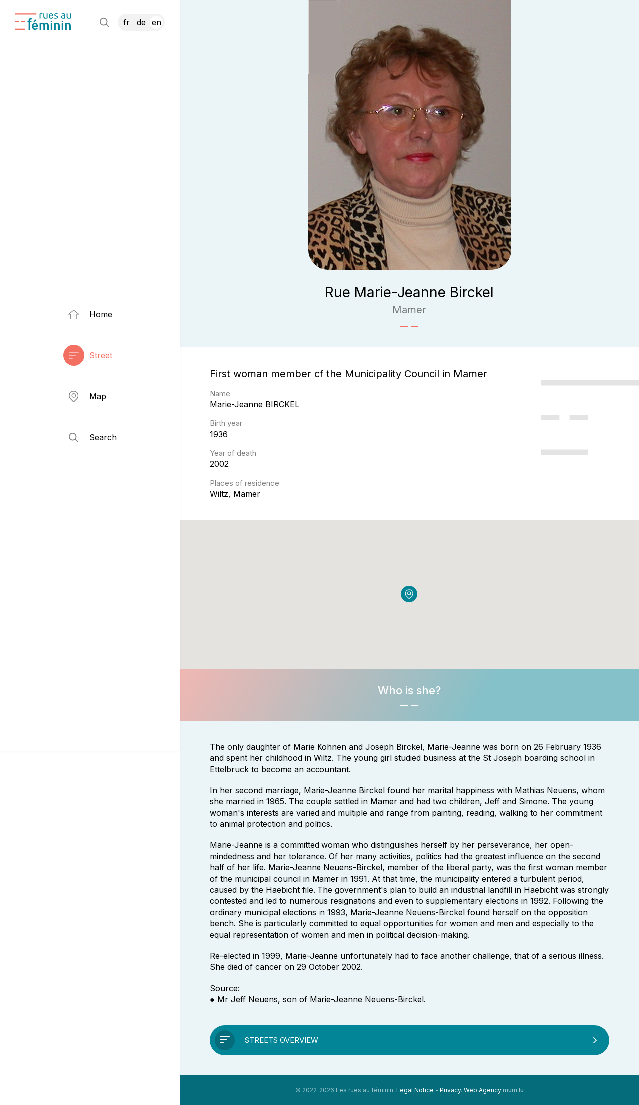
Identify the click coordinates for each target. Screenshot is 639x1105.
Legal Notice (415, 1090)
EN (156, 22)
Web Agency (482, 1090)
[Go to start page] (43, 21)
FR (126, 22)
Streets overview (281, 1040)
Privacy (450, 1090)
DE (141, 22)
